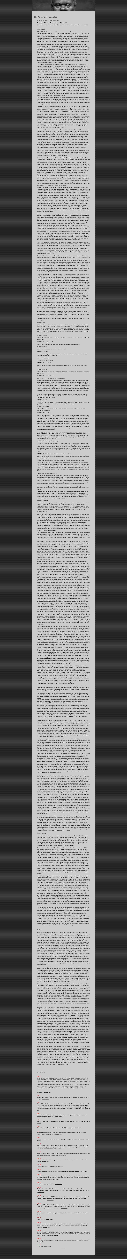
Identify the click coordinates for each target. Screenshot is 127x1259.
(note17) (82, 693)
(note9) (57, 467)
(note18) (39, 698)
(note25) (39, 1018)
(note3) (41, 134)
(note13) (79, 548)
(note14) (61, 566)
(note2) (39, 116)
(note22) (44, 833)
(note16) (76, 672)
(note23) (72, 845)
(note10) (63, 498)
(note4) (55, 152)
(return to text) (80, 1087)
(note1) (43, 29)
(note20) (44, 761)
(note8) (69, 331)
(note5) (75, 178)
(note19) (54, 706)
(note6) (76, 198)
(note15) (55, 619)
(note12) (54, 530)
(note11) (39, 523)
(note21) (58, 788)
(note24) (39, 868)
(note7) (87, 217)
